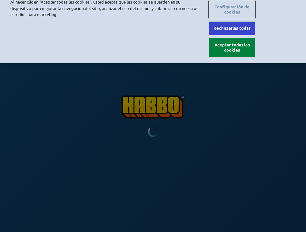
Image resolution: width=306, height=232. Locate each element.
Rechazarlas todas (232, 22)
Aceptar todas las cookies (232, 41)
